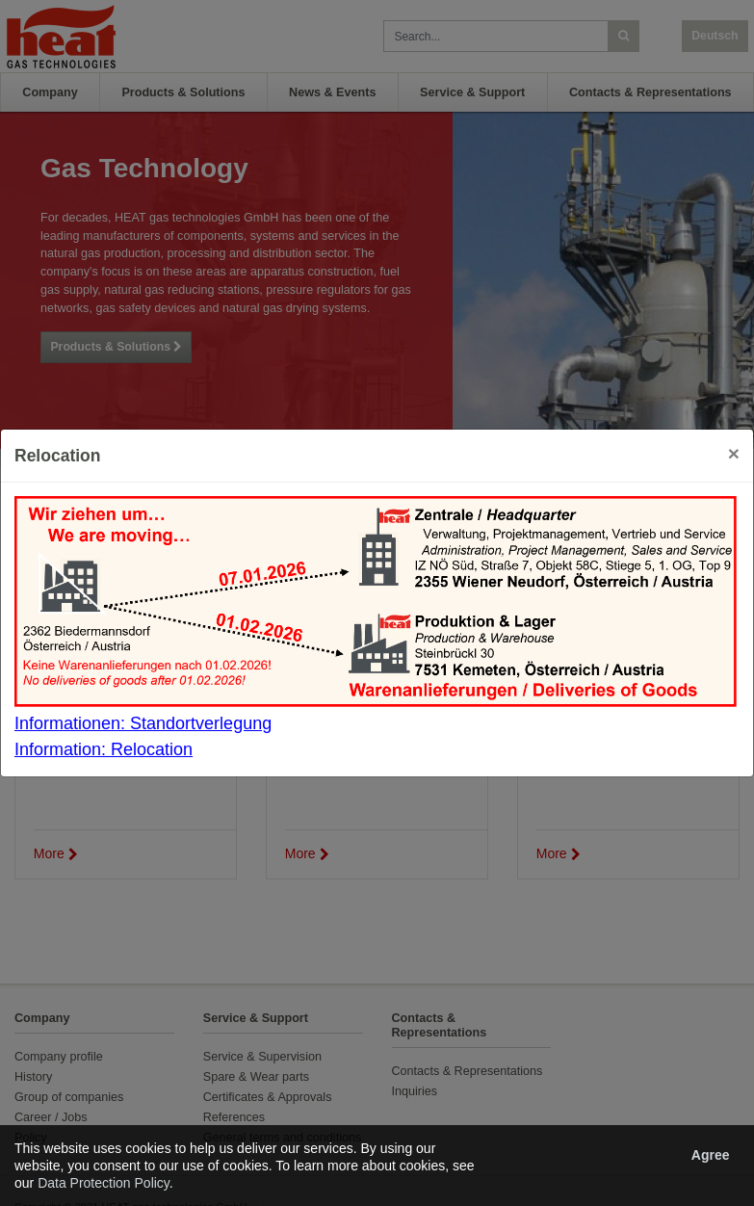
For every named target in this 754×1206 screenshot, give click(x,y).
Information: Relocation (103, 749)
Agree (710, 1155)
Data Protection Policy (103, 1183)
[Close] (734, 453)
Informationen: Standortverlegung (143, 723)
